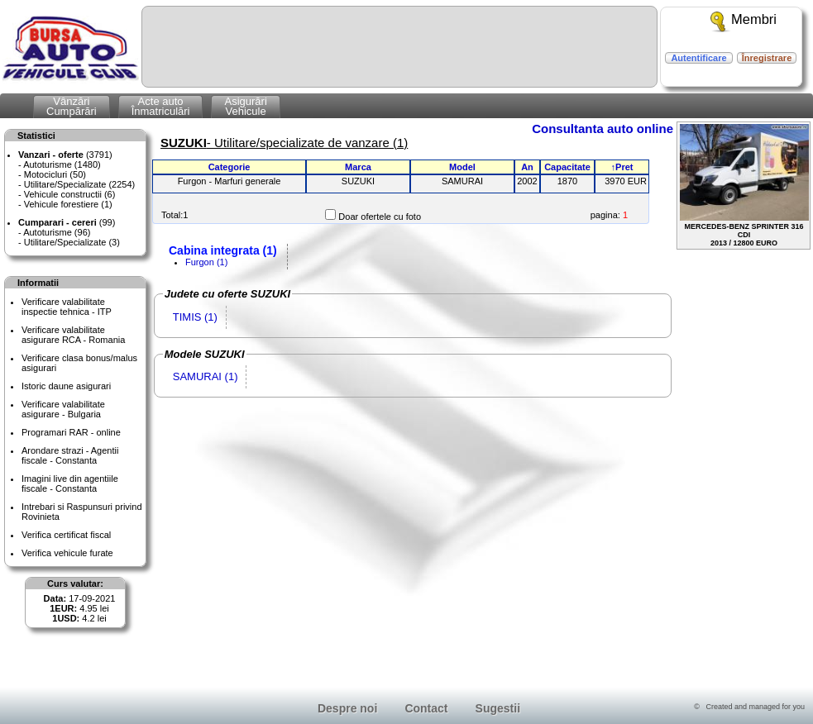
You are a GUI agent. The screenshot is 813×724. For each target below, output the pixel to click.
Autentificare (698, 58)
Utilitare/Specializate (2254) (80, 184)
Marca (358, 167)
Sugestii (498, 708)
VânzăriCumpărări (71, 106)
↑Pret (622, 167)
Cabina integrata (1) (223, 250)
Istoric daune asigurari (66, 386)
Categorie (229, 167)
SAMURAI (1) (205, 376)
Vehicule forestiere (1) (68, 204)
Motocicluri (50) (55, 174)
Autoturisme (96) (56, 232)
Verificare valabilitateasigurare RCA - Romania (73, 335)
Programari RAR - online (71, 432)
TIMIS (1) (195, 317)
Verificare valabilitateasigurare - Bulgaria (63, 409)
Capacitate (567, 167)
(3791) (65, 155)
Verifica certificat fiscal (66, 535)
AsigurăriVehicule (245, 106)
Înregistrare (767, 58)
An (527, 167)
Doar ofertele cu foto (379, 216)
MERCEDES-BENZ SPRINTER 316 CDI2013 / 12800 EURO (744, 185)
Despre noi (347, 708)
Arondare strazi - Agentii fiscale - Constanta (70, 455)
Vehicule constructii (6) (70, 194)
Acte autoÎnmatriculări (161, 106)
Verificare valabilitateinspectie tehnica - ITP (67, 307)
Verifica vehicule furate (67, 553)
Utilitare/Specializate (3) (72, 242)
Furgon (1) (206, 262)
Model (462, 167)
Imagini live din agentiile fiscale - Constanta (70, 483)
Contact (425, 708)
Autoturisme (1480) (62, 164)
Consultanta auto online (602, 128)
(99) (66, 222)
